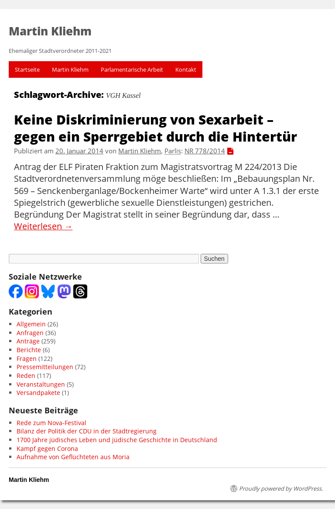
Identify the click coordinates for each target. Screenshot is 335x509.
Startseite (27, 69)
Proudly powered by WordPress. (281, 488)
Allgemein (31, 324)
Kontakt (185, 69)
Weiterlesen (43, 226)
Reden (26, 375)
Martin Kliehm (70, 69)
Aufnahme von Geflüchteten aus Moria (73, 457)
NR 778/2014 (205, 151)
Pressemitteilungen (45, 367)
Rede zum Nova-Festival (51, 423)
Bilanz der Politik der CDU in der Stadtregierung (87, 431)
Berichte (29, 350)
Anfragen (30, 333)
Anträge (28, 341)
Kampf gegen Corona (47, 448)
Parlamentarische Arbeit (132, 69)
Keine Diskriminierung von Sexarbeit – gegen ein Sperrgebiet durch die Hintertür (155, 127)
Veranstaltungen (41, 384)
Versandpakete (38, 392)
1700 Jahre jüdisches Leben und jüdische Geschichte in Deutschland (117, 440)
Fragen (27, 358)
